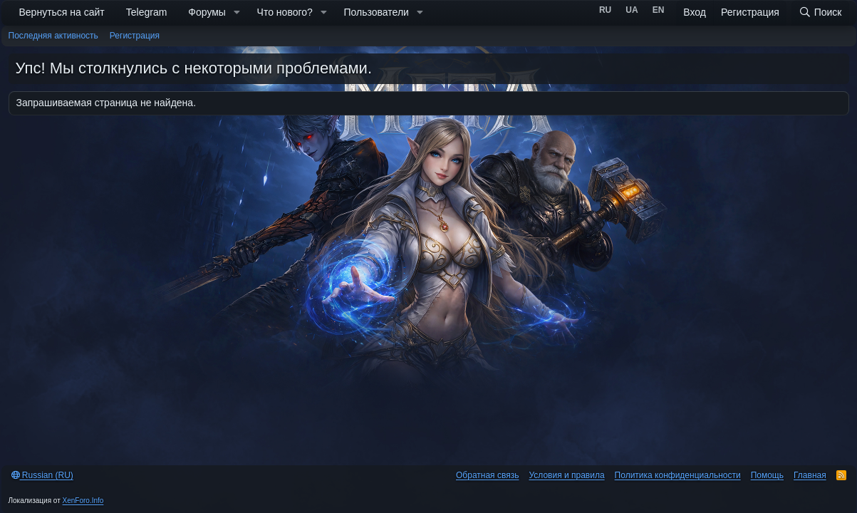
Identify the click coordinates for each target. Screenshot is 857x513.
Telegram (146, 12)
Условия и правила (566, 475)
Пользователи (376, 12)
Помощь (767, 475)
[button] (236, 13)
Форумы (207, 12)
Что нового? (285, 12)
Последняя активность (53, 36)
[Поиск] (820, 13)
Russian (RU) (42, 475)
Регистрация (135, 36)
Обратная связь (487, 475)
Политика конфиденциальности (678, 475)
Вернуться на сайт (62, 12)
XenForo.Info (83, 500)
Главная (810, 475)
